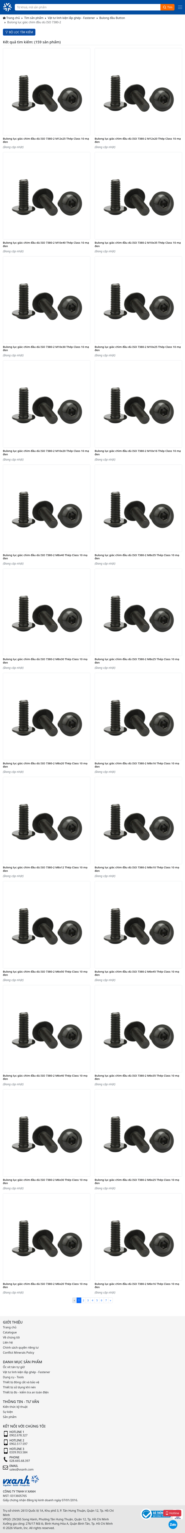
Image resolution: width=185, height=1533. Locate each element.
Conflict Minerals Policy (18, 1353)
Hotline (172, 1513)
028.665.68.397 (19, 1461)
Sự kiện (8, 1412)
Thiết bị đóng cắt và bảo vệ (21, 1382)
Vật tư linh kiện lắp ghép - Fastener (71, 18)
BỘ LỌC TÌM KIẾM (19, 32)
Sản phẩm (9, 1417)
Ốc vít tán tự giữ (14, 1367)
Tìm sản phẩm (34, 18)
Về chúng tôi (11, 1337)
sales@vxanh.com (21, 1469)
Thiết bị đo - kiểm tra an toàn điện (26, 1392)
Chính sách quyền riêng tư (21, 1348)
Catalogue (10, 1332)
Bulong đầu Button (112, 18)
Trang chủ (11, 18)
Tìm (167, 7)
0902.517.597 (18, 1444)
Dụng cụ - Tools (13, 1377)
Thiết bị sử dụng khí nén (19, 1387)
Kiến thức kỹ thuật (15, 1407)
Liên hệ (8, 1342)
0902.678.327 (18, 1435)
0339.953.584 (18, 1452)
